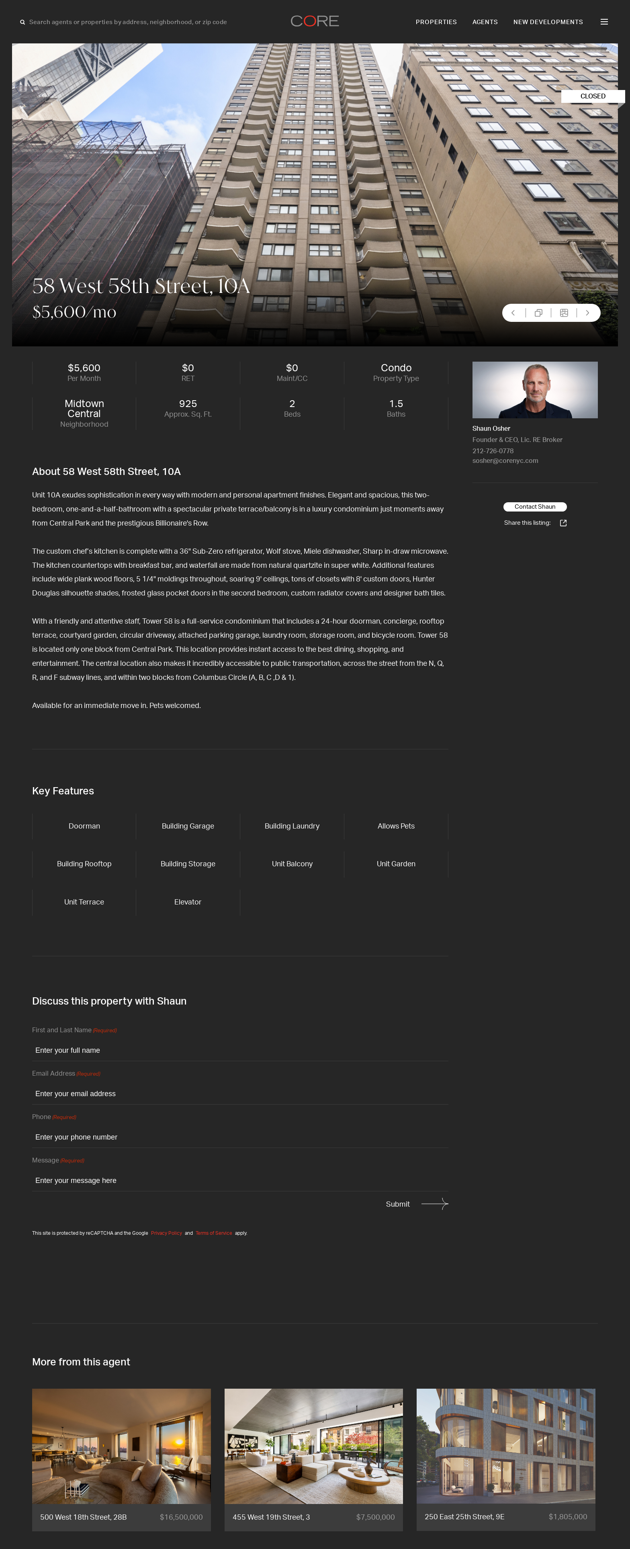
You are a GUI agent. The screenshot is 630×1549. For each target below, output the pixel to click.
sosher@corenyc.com (505, 461)
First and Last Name (74, 1031)
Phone (54, 1117)
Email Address (66, 1074)
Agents (485, 22)
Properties (436, 22)
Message (58, 1161)
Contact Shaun (535, 507)
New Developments (548, 22)
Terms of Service (214, 1233)
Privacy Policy (166, 1233)
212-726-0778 (492, 451)
